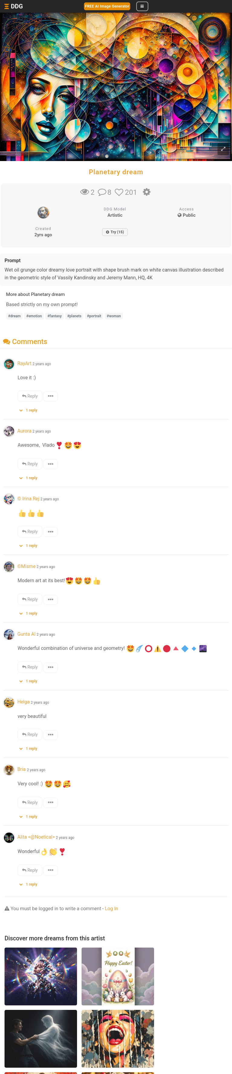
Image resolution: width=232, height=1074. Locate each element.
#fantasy (54, 316)
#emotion (34, 316)
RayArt (24, 363)
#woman (114, 316)
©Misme (26, 566)
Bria (22, 769)
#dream (14, 316)
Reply (29, 396)
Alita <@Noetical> (36, 837)
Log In (111, 908)
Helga (23, 702)
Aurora (24, 431)
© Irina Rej (28, 498)
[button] (30, 409)
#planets (74, 316)
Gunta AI (26, 634)
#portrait (94, 316)
